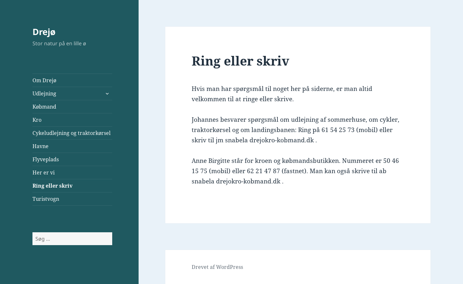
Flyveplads (45, 159)
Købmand (44, 106)
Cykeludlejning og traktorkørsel (71, 133)
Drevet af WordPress (217, 267)
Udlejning (44, 93)
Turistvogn (45, 198)
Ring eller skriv (52, 185)
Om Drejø (44, 80)
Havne (40, 146)
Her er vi (43, 172)
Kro (36, 119)
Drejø (44, 32)
